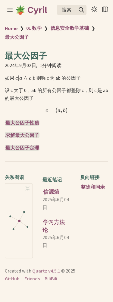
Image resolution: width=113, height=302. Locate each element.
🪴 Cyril (31, 10)
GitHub (12, 279)
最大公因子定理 (22, 148)
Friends (32, 279)
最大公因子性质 (22, 123)
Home (11, 28)
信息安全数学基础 (69, 28)
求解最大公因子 (22, 135)
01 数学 (34, 28)
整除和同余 (93, 187)
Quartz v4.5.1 (46, 271)
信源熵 (51, 191)
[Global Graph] (27, 188)
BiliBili (51, 279)
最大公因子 (17, 37)
